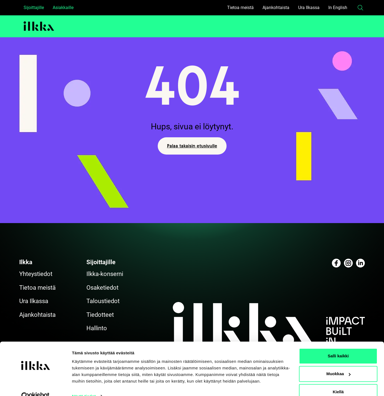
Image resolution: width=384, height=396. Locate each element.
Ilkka (25, 262)
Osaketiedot (102, 287)
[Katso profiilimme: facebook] (336, 263)
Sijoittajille (34, 7)
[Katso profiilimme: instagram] (348, 263)
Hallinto (96, 328)
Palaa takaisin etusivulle (192, 146)
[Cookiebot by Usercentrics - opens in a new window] (36, 385)
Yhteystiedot (35, 273)
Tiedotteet (100, 314)
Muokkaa (338, 362)
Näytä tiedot (84, 385)
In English (337, 7)
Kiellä (338, 380)
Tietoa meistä (240, 7)
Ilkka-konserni (104, 273)
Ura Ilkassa (309, 7)
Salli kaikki (338, 345)
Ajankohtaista (275, 7)
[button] (360, 7)
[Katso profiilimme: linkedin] (360, 263)
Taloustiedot (103, 301)
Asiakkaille (63, 7)
